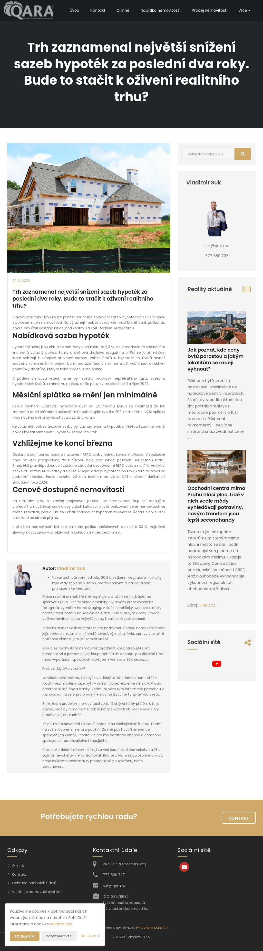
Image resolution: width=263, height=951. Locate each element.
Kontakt (98, 10)
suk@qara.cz (114, 885)
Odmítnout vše (59, 936)
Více (244, 10)
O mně (123, 10)
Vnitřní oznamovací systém (37, 891)
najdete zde (61, 924)
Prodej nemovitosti (209, 10)
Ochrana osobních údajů (34, 882)
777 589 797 (114, 874)
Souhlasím (25, 936)
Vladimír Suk (71, 568)
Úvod (74, 10)
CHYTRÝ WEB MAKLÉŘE (150, 927)
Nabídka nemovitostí (160, 10)
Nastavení (90, 936)
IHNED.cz (207, 605)
